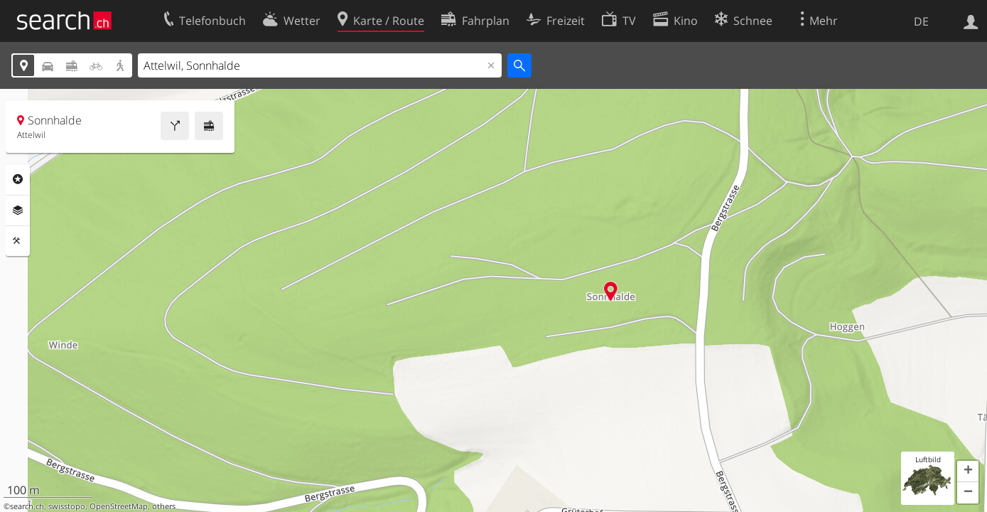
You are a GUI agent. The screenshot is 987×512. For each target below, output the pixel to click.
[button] (967, 471)
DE (921, 21)
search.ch (27, 506)
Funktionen (18, 241)
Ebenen (18, 210)
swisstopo (66, 506)
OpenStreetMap (119, 506)
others (164, 506)
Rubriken (18, 179)
